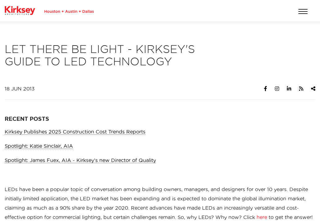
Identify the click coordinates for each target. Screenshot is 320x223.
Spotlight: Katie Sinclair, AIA (39, 146)
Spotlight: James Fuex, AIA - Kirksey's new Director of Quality (80, 160)
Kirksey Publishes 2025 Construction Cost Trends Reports (75, 131)
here (262, 217)
